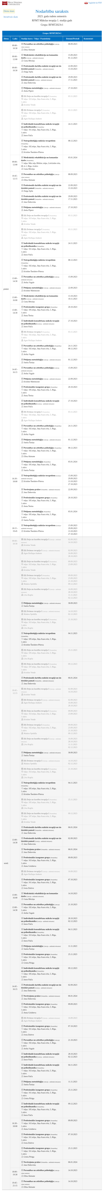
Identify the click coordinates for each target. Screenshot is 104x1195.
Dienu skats (9, 11)
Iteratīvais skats (11, 17)
